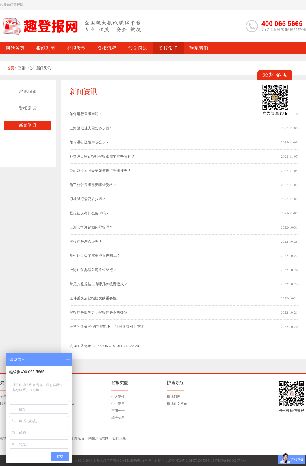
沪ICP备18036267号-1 (230, 460)
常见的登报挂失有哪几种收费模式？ (98, 284)
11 (120, 346)
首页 (10, 68)
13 (127, 346)
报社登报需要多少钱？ (88, 199)
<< (99, 346)
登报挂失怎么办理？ (86, 241)
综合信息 (118, 418)
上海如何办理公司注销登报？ (93, 270)
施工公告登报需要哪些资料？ (93, 185)
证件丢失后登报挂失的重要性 (93, 298)
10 (117, 346)
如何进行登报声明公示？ (89, 142)
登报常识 (28, 108)
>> (132, 346)
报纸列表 (173, 397)
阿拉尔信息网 (98, 438)
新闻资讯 (28, 125)
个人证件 (118, 397)
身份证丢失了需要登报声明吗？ (95, 256)
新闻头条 (119, 438)
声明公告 (118, 411)
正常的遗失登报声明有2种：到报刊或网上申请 (107, 326)
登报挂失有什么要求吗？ (89, 213)
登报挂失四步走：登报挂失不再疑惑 (98, 312)
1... (94, 346)
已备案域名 (76, 438)
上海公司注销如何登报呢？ (91, 227)
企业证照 (118, 404)
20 (137, 346)
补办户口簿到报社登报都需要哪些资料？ (102, 156)
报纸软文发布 (177, 404)
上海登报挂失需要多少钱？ (91, 128)
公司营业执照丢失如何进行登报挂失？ (100, 170)
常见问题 (28, 91)
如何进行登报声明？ (86, 114)
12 (124, 346)
